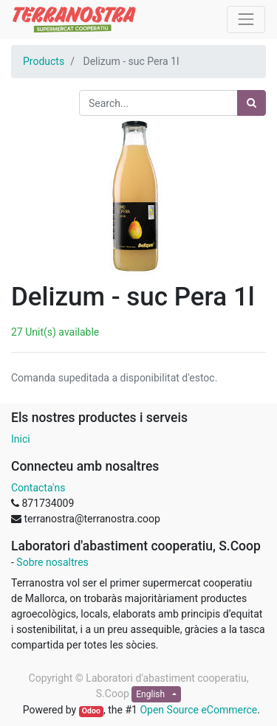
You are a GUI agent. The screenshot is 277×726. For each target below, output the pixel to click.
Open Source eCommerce (198, 710)
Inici (20, 439)
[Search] (251, 103)
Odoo (91, 711)
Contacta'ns (38, 488)
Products (43, 61)
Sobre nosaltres (52, 562)
